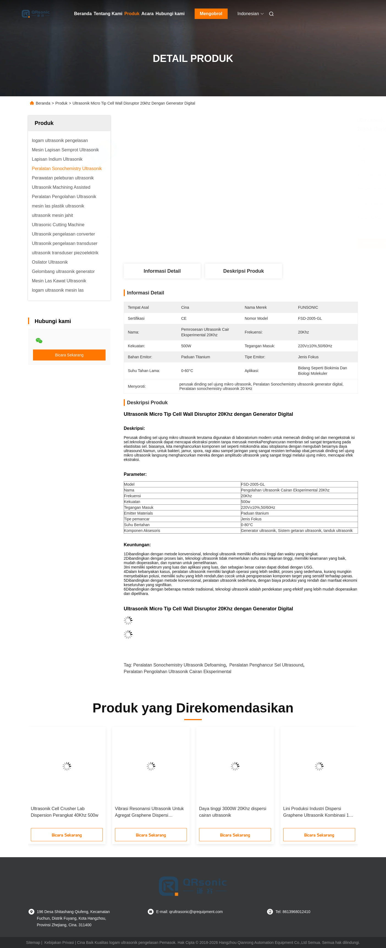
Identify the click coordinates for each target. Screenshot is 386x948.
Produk (131, 13)
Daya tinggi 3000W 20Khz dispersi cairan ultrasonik (232, 812)
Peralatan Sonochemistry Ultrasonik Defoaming (179, 665)
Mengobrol (211, 13)
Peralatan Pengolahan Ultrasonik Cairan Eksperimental (177, 671)
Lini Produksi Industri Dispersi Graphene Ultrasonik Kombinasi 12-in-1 (318, 812)
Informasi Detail (162, 271)
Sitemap (33, 942)
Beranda (83, 13)
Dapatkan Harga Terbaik (273, 243)
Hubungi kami (170, 13)
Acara (147, 13)
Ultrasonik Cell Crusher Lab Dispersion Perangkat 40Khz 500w (64, 812)
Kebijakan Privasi (59, 942)
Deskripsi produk (243, 271)
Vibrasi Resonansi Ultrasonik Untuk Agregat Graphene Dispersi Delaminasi (149, 812)
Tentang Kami (108, 13)
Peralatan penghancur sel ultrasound (266, 665)
